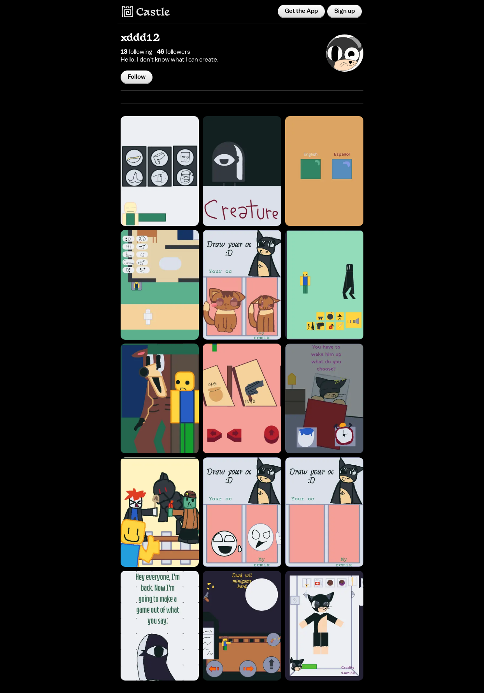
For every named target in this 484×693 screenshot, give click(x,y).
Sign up (344, 11)
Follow (137, 77)
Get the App (301, 11)
